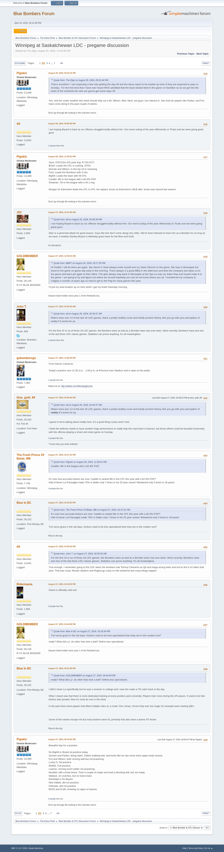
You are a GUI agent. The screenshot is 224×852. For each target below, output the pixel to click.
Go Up (18, 813)
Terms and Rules (195, 848)
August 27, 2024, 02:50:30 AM (62, 306)
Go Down (20, 63)
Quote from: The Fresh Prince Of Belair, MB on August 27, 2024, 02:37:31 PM (92, 510)
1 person (52, 146)
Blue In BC (24, 502)
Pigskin (22, 73)
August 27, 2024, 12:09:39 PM (62, 358)
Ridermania (24, 584)
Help (185, 848)
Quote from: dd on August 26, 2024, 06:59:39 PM (78, 219)
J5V (19, 212)
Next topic (202, 53)
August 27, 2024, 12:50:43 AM (62, 256)
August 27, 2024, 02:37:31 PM (62, 455)
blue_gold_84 (26, 397)
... (52, 63)
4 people (52, 488)
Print (206, 63)
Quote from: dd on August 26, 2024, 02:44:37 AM (78, 313)
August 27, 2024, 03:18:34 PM (62, 503)
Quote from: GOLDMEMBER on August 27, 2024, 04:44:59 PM (85, 675)
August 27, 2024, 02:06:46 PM (62, 397)
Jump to (163, 827)
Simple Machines (35, 848)
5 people (52, 606)
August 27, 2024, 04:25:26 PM (62, 546)
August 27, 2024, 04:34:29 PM (62, 584)
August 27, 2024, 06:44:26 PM (62, 739)
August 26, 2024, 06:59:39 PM (62, 123)
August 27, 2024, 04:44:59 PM (62, 624)
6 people (52, 799)
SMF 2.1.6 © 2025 (19, 848)
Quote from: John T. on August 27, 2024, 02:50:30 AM (80, 553)
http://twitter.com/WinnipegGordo (77, 386)
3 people (52, 438)
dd (18, 123)
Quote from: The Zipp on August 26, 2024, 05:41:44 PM (81, 80)
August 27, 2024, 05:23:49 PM (62, 668)
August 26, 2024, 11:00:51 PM (62, 156)
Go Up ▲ (209, 848)
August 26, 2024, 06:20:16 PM (62, 73)
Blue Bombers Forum (34, 13)
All (61, 63)
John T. (22, 306)
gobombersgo (26, 358)
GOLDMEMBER (27, 256)
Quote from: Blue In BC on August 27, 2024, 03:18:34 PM (82, 631)
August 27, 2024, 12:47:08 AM (62, 212)
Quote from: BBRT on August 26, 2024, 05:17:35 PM (79, 263)
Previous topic (185, 53)
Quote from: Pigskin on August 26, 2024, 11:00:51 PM (80, 462)
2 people (52, 380)
